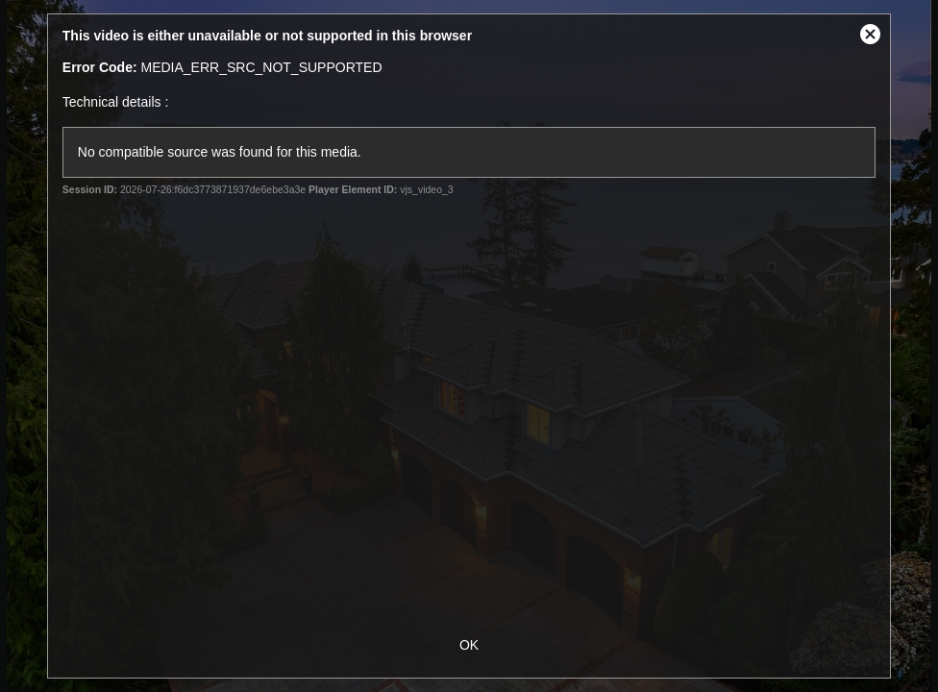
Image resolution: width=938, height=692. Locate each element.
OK (469, 645)
